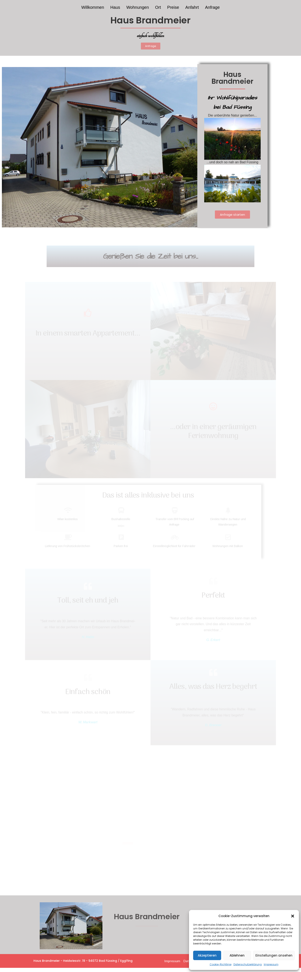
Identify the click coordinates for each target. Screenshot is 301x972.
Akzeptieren (207, 955)
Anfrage (212, 7)
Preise (173, 7)
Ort (158, 7)
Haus (115, 7)
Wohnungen (137, 7)
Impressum (271, 964)
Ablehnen (237, 955)
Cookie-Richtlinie (220, 964)
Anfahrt (192, 7)
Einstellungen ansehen (273, 955)
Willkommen (92, 7)
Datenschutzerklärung (247, 964)
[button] (293, 916)
